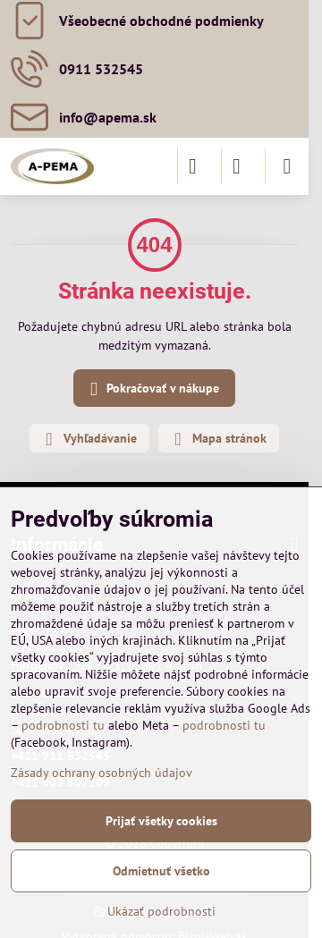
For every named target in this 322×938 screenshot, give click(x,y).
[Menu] (287, 166)
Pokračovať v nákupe (151, 389)
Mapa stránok (218, 439)
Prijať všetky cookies (161, 821)
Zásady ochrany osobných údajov (101, 773)
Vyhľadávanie (88, 439)
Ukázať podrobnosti (161, 911)
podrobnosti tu (63, 725)
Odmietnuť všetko (161, 871)
